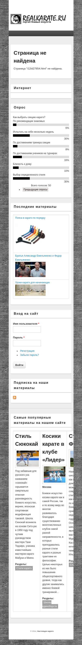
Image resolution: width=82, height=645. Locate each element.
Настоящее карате (45, 631)
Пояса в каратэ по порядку (30, 217)
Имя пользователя (26, 323)
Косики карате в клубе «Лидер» (53, 448)
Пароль (18, 337)
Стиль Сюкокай (26, 440)
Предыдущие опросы (35, 189)
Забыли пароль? (29, 355)
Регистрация (27, 351)
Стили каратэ (24, 568)
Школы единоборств (49, 604)
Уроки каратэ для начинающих (32, 282)
